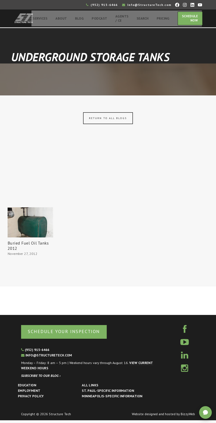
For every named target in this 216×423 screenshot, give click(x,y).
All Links (90, 388)
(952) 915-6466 (102, 5)
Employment (29, 393)
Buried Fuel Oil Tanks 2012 (28, 247)
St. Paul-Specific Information (108, 393)
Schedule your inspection (71, 333)
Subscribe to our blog (41, 378)
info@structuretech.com (46, 358)
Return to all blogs (108, 120)
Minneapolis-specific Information (112, 399)
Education (27, 388)
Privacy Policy (31, 399)
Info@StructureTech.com (146, 5)
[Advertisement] (108, 177)
